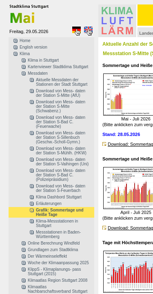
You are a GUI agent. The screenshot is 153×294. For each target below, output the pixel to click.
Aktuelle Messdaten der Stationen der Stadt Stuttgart (61, 82)
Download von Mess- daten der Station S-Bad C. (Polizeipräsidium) (60, 175)
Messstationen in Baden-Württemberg (58, 234)
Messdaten (38, 73)
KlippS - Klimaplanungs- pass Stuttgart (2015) (54, 271)
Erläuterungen (49, 203)
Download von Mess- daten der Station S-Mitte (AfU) (60, 93)
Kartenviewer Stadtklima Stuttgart (58, 67)
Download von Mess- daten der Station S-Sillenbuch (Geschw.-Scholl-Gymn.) (60, 137)
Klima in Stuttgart (43, 60)
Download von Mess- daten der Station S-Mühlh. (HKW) (61, 150)
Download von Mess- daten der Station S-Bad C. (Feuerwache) (60, 122)
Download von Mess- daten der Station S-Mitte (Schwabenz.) (60, 106)
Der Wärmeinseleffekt (47, 256)
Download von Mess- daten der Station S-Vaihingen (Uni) (62, 161)
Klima (25, 53)
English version (33, 47)
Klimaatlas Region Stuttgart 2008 (57, 280)
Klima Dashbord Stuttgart (59, 197)
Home (25, 40)
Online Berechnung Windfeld (54, 243)
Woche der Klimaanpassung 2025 (58, 263)
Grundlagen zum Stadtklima (53, 249)
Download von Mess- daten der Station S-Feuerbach (60, 188)
